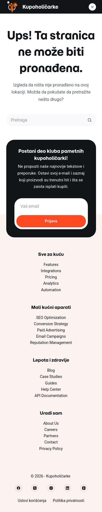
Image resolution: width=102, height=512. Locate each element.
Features (51, 264)
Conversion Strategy (51, 324)
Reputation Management (51, 342)
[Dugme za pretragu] (90, 120)
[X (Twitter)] (35, 488)
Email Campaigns (51, 336)
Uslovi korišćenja (32, 500)
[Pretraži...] (45, 120)
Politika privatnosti (68, 500)
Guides (51, 383)
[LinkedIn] (67, 488)
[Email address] (51, 206)
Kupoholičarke (40, 7)
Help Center (51, 389)
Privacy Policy (51, 448)
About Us (51, 423)
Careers (50, 429)
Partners (51, 436)
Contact (51, 442)
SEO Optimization (51, 317)
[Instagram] (51, 488)
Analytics (51, 283)
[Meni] (92, 7)
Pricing (51, 277)
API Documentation (51, 395)
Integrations (51, 271)
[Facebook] (18, 488)
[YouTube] (84, 488)
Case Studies (51, 376)
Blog (51, 370)
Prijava (51, 221)
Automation (51, 290)
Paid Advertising (51, 330)
